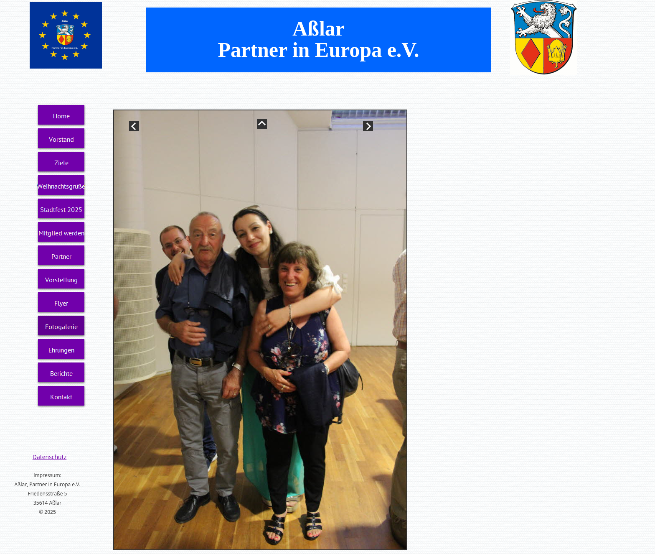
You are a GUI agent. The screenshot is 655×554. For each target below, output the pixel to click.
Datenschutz (49, 457)
